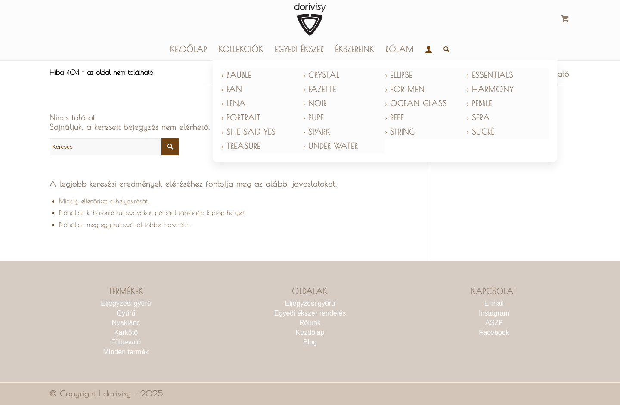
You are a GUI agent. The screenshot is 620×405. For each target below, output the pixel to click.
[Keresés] (444, 49)
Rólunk (310, 322)
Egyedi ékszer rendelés (310, 313)
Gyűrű (126, 313)
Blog (310, 342)
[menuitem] (188, 49)
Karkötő (126, 332)
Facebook (494, 332)
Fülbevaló (126, 342)
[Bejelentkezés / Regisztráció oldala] (428, 49)
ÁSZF (494, 322)
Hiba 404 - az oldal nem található (101, 72)
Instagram (494, 313)
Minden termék (126, 352)
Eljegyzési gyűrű (126, 303)
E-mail (494, 303)
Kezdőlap (310, 332)
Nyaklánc (126, 322)
